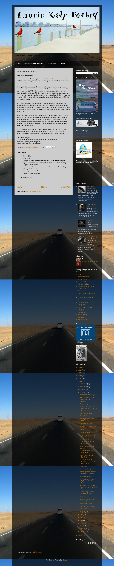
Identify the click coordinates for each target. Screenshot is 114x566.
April (81, 523)
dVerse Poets (82, 279)
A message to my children (88, 469)
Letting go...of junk (86, 432)
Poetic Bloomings (83, 302)
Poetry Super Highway (85, 307)
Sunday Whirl (82, 314)
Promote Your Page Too (82, 136)
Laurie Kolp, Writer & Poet (82, 133)
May (81, 520)
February (83, 529)
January (83, 531)
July (81, 514)
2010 (80, 381)
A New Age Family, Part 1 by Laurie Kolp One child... (88, 481)
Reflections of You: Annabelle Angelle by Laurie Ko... (87, 441)
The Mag (81, 317)
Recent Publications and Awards (30, 63)
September (84, 392)
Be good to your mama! (87, 404)
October (83, 389)
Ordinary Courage (51, 79)
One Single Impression (85, 297)
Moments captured (86, 476)
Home (63, 63)
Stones (82, 496)
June (82, 517)
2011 (80, 378)
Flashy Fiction (82, 281)
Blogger (65, 560)
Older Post (65, 187)
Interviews (52, 63)
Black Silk (90, 221)
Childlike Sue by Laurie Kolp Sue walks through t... (88, 408)
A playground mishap (86, 504)
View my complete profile (90, 261)
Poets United (82, 312)
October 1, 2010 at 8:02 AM (31, 174)
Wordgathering (83, 319)
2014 (80, 370)
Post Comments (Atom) (33, 191)
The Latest (83, 416)
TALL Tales (83, 466)
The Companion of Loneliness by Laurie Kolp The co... (87, 461)
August (82, 512)
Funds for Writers (83, 284)
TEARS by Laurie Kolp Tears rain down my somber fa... (87, 450)
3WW (80, 274)
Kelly (24, 156)
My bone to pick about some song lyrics (87, 492)
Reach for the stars (86, 413)
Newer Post (22, 187)
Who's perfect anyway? (87, 395)
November (83, 387)
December (83, 384)
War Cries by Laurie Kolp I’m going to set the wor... (89, 507)
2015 (80, 367)
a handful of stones (84, 277)
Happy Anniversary (86, 423)
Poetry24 (81, 310)
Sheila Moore (37, 552)
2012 (80, 376)
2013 (80, 373)
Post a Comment (26, 178)
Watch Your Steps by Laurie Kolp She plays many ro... (89, 436)
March (82, 526)
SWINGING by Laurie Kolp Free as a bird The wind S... (88, 487)
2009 (80, 535)
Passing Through (92, 237)
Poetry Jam (81, 305)
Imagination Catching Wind (91, 187)
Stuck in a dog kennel (87, 446)
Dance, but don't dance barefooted (87, 456)
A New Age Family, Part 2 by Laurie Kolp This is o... (89, 472)
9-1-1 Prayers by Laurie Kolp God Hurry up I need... (87, 399)
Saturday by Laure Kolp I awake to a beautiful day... (88, 428)
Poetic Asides (82, 300)
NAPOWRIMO (82, 290)
